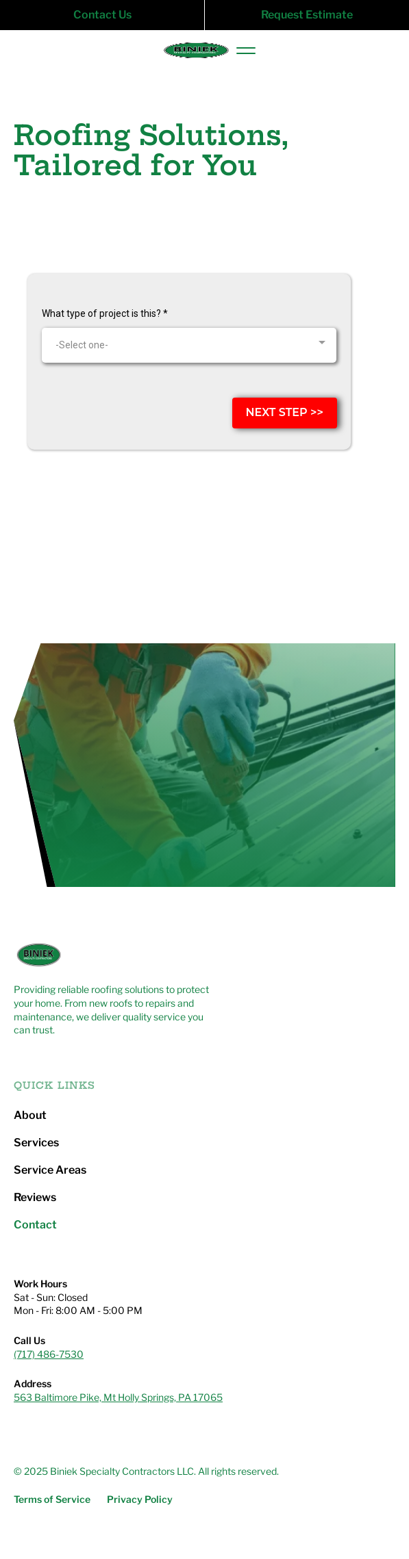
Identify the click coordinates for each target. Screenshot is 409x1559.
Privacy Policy (140, 1499)
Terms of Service (52, 1499)
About (30, 1115)
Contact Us (102, 14)
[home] (192, 50)
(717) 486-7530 (49, 1354)
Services (36, 1142)
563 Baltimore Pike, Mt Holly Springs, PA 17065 (118, 1397)
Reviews (35, 1197)
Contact (35, 1225)
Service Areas (50, 1170)
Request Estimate (307, 14)
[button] (246, 50)
